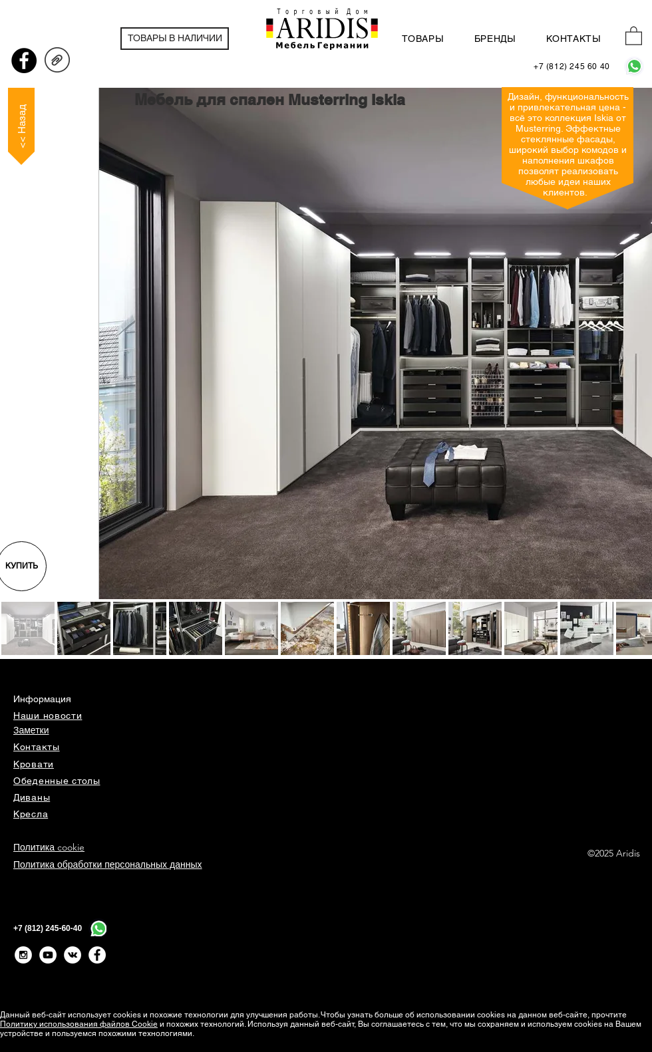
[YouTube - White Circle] (48, 955)
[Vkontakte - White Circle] (72, 955)
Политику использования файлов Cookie (79, 1024)
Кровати (33, 764)
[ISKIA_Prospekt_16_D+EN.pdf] (57, 62)
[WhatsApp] (634, 66)
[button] (633, 35)
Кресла (30, 814)
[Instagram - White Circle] (23, 955)
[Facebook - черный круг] (24, 60)
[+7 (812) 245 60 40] (572, 66)
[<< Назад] (21, 126)
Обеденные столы (56, 780)
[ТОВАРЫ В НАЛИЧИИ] (174, 38)
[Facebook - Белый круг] (97, 955)
